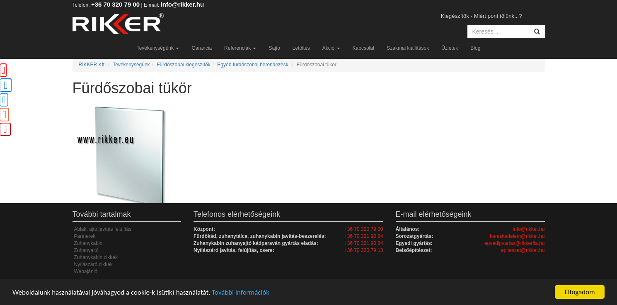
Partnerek (85, 236)
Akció (331, 48)
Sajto (274, 48)
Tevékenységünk (158, 48)
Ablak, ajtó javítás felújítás (103, 229)
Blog (475, 48)
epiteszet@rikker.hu (523, 250)
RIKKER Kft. (92, 65)
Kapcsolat (364, 48)
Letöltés (301, 48)
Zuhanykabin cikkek (96, 257)
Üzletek (449, 48)
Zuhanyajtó (86, 250)
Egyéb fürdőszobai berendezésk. (253, 65)
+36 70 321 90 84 (363, 236)
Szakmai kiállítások (408, 48)
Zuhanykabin (88, 243)
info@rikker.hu (182, 4)
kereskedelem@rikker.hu (517, 236)
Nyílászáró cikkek (93, 264)
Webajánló (85, 271)
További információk (240, 292)
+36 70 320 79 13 (363, 250)
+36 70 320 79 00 (115, 4)
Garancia (201, 48)
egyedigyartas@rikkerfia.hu (514, 243)
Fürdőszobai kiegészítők (183, 65)
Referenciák (240, 48)
